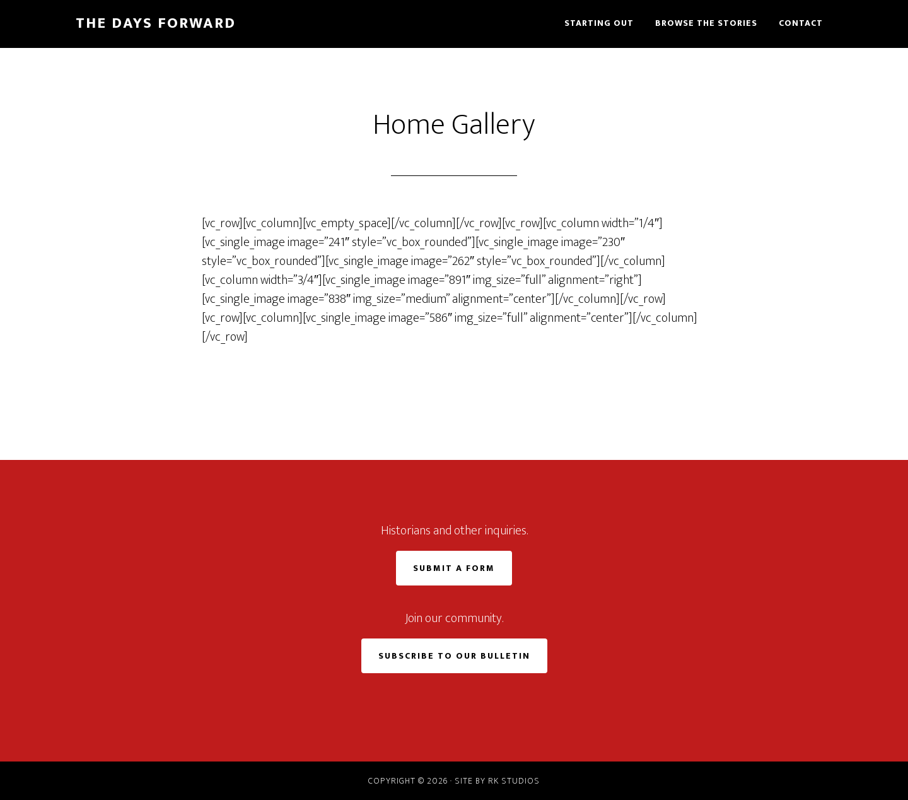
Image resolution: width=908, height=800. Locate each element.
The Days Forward (156, 23)
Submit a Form (454, 568)
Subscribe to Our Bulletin (454, 656)
